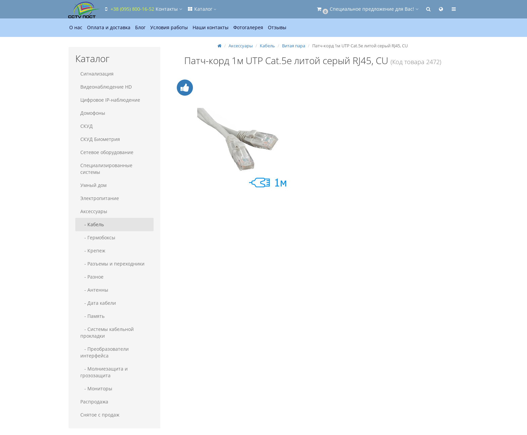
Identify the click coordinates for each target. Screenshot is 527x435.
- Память (92, 316)
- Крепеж (92, 250)
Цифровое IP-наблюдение (110, 100)
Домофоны (92, 113)
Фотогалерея (248, 27)
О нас (75, 27)
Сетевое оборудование (106, 152)
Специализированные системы (106, 168)
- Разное (92, 277)
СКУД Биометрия (100, 139)
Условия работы (169, 27)
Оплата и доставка (108, 27)
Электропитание (99, 198)
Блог (140, 27)
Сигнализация (97, 73)
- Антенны (94, 290)
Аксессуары (93, 211)
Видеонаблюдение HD (106, 87)
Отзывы (277, 27)
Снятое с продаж (99, 415)
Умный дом (93, 185)
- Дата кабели (98, 303)
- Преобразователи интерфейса (104, 352)
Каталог (201, 9)
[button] (367, 9)
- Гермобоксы (97, 237)
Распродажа (94, 401)
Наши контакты (211, 27)
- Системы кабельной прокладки (107, 332)
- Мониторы (96, 388)
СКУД (86, 126)
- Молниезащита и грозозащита (104, 372)
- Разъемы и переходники (112, 263)
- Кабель (92, 224)
